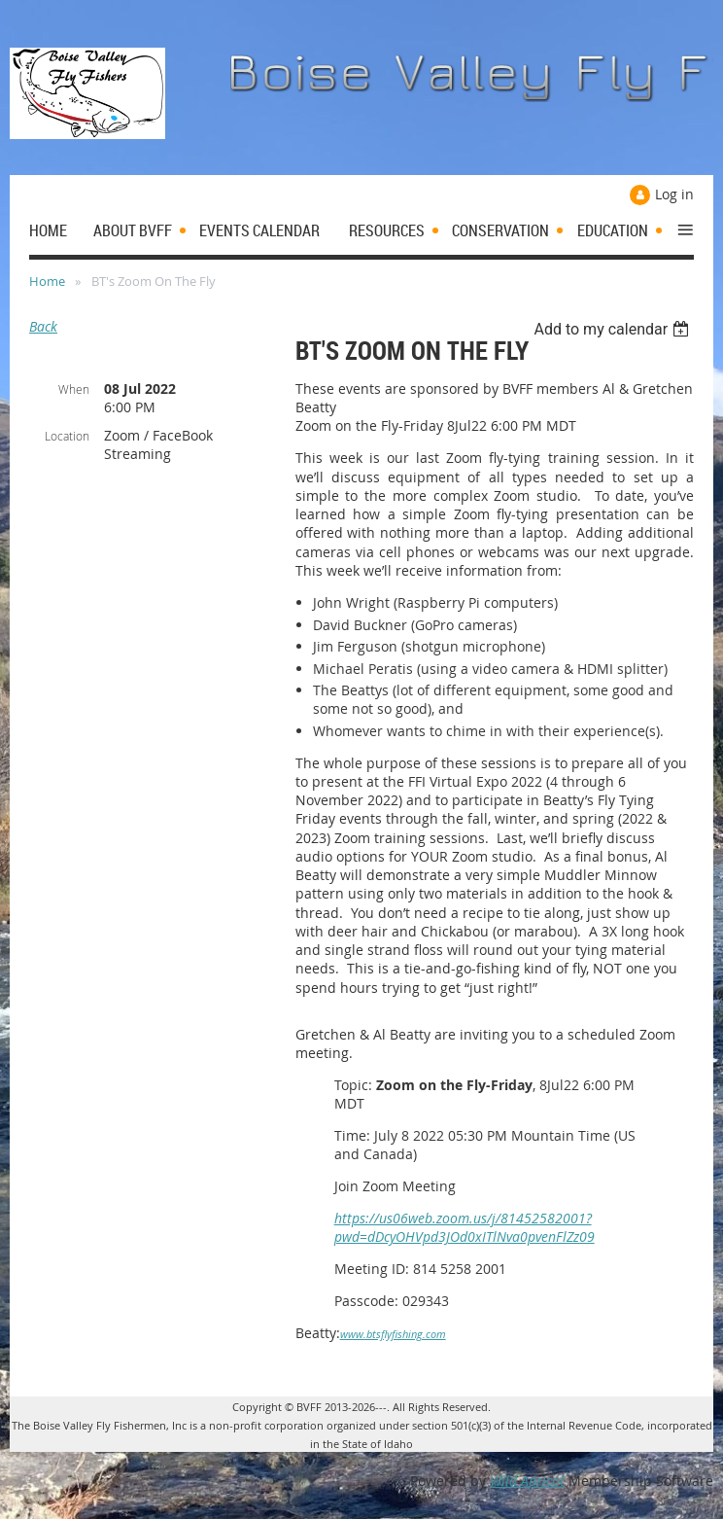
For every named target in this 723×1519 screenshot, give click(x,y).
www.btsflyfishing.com (393, 1333)
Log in (674, 194)
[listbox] (614, 329)
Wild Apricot (527, 1480)
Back (43, 326)
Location (67, 435)
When (73, 389)
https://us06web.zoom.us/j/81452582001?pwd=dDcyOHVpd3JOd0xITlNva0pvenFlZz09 (464, 1227)
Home (47, 281)
